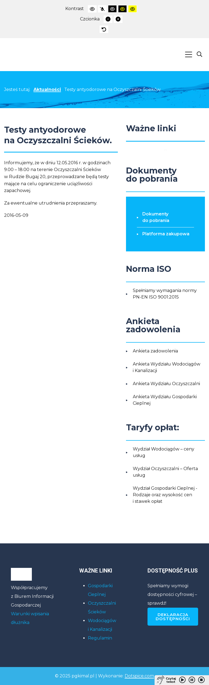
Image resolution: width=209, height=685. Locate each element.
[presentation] (92, 9)
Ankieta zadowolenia (155, 351)
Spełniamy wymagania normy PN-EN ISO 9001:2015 (165, 294)
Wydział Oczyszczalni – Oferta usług (165, 472)
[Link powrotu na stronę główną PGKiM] (22, 54)
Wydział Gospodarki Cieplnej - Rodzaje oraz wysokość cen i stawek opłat (165, 495)
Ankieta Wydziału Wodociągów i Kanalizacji (166, 367)
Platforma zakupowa (165, 233)
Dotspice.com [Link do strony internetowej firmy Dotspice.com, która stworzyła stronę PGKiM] (139, 675)
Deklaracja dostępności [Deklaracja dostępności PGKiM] (173, 616)
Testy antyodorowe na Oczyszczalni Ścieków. (112, 89)
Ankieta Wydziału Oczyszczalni (166, 383)
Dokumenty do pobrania (155, 217)
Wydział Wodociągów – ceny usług (163, 452)
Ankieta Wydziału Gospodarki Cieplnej (165, 400)
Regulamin (100, 638)
